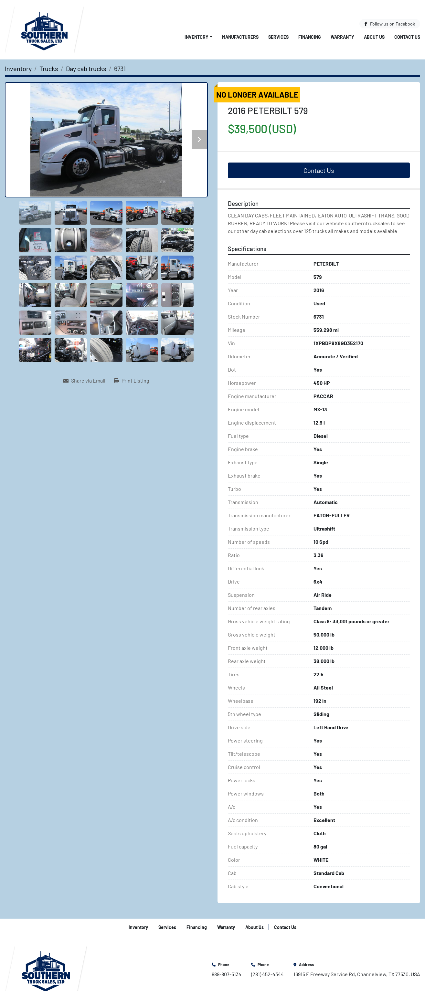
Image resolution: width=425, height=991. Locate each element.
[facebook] (389, 23)
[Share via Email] (84, 380)
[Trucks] (48, 68)
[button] (198, 37)
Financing (309, 37)
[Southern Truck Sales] (46, 969)
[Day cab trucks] (86, 68)
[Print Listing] (132, 380)
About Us (374, 37)
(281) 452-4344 (267, 974)
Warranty (342, 37)
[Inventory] (18, 68)
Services (278, 37)
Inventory (196, 37)
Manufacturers (240, 37)
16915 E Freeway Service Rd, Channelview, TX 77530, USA (356, 974)
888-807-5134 (226, 974)
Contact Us (407, 37)
